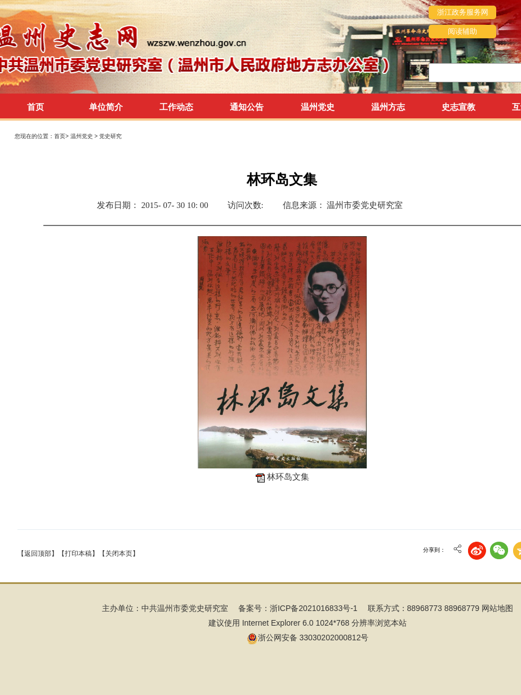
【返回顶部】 (37, 553)
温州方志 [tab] (388, 107)
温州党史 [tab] (318, 107)
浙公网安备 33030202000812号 (308, 637)
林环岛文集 (288, 476)
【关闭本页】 (119, 553)
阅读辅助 (462, 31)
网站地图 (497, 608)
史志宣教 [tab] (458, 107)
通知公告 (247, 107)
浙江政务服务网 (462, 12)
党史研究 (110, 136)
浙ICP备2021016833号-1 (314, 608)
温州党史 (82, 136)
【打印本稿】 (78, 553)
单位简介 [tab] (106, 107)
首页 (35, 107)
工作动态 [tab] (176, 107)
